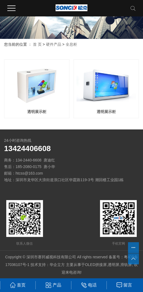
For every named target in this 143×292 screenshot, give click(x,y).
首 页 (37, 44)
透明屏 (113, 264)
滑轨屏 (126, 264)
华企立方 (57, 264)
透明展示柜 (36, 111)
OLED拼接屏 (96, 264)
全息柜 (71, 44)
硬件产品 (53, 44)
